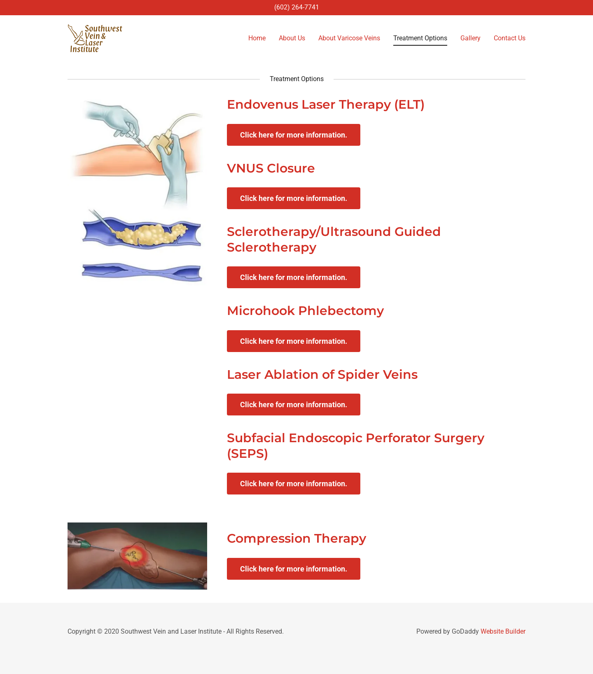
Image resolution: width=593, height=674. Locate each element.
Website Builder (503, 631)
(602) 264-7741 (296, 7)
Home (257, 38)
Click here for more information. (293, 135)
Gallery (470, 38)
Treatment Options (420, 38)
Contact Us (509, 38)
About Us (292, 38)
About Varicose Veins (349, 38)
